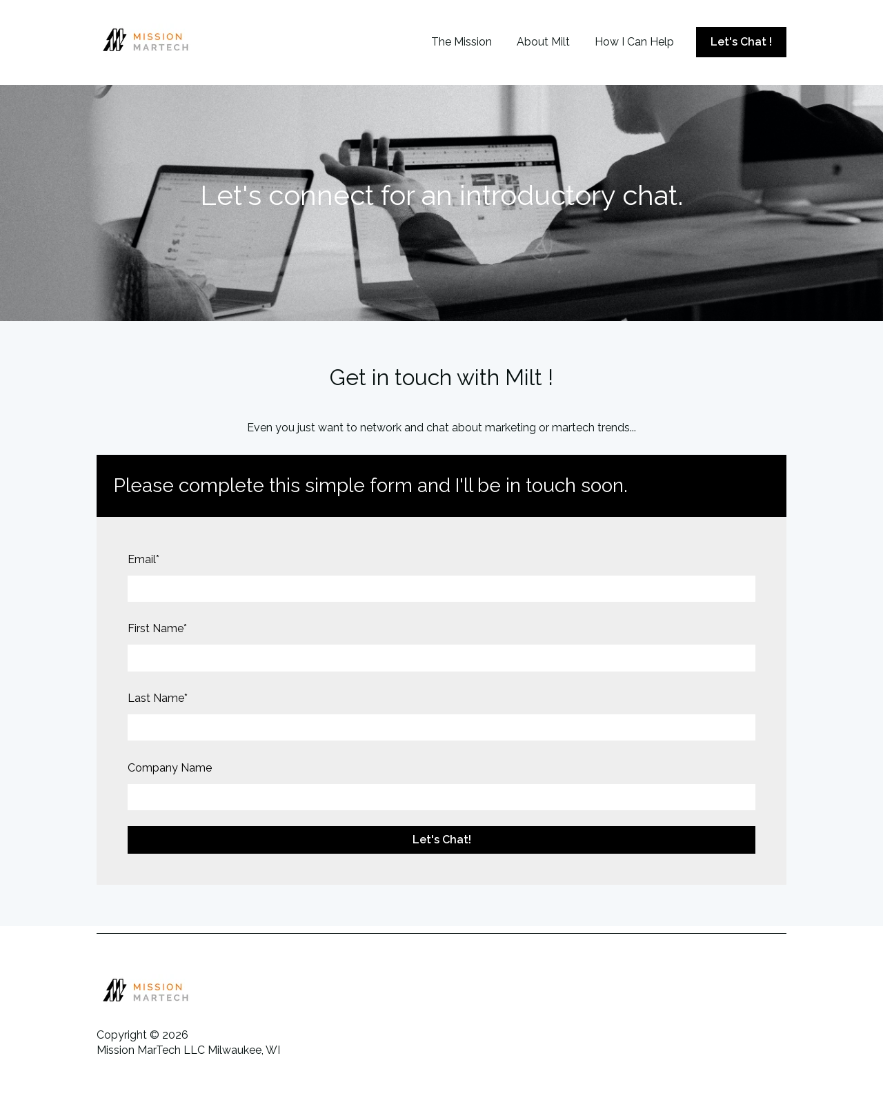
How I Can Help (634, 41)
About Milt (543, 41)
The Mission (461, 41)
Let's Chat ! (741, 41)
